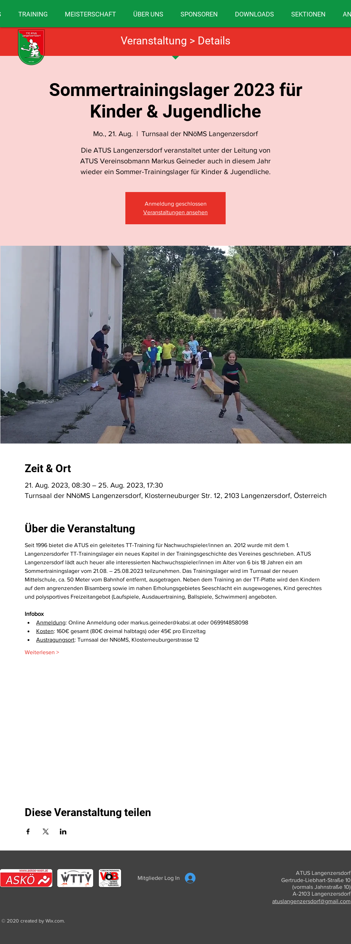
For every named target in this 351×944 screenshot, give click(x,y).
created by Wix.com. (42, 921)
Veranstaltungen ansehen (175, 212)
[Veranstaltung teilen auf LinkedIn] (63, 831)
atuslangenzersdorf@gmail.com (311, 901)
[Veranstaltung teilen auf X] (45, 831)
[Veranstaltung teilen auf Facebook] (28, 831)
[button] (33, 14)
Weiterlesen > (42, 652)
